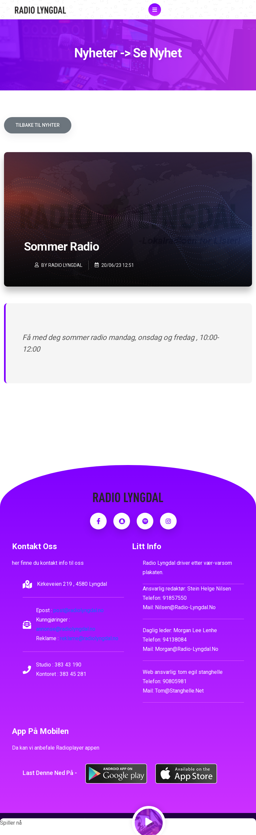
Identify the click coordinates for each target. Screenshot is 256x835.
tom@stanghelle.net (179, 691)
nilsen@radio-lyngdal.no (185, 607)
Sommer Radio (61, 247)
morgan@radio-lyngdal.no (186, 649)
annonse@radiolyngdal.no (65, 629)
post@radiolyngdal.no (78, 610)
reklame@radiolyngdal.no (89, 638)
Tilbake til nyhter (38, 125)
